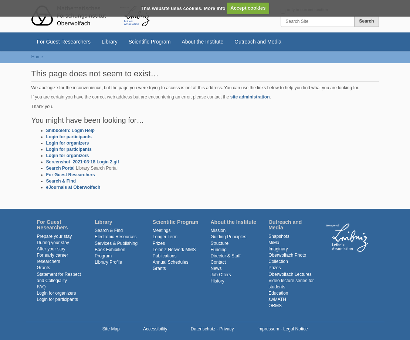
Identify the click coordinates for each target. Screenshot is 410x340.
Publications (165, 256)
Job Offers (220, 274)
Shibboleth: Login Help (70, 130)
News (215, 268)
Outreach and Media (257, 42)
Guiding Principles (228, 236)
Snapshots (278, 236)
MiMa (273, 242)
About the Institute (202, 42)
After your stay (51, 248)
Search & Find (61, 181)
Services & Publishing (116, 243)
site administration (250, 97)
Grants (43, 267)
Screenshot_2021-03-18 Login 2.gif (82, 161)
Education (278, 293)
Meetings (162, 230)
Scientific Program (150, 42)
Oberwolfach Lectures (290, 274)
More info (215, 8)
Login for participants (69, 136)
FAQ (41, 286)
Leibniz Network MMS (174, 249)
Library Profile (108, 262)
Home (37, 56)
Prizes (159, 243)
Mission (218, 230)
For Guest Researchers (64, 42)
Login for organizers (67, 143)
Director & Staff (225, 256)
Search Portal (60, 168)
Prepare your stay (54, 236)
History (217, 281)
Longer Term (165, 236)
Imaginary (278, 248)
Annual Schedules (171, 262)
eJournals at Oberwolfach (73, 187)
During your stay (53, 242)
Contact (218, 262)
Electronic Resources (115, 236)
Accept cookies (247, 8)
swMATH (277, 299)
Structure (219, 243)
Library (110, 42)
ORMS (275, 305)
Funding (218, 249)
